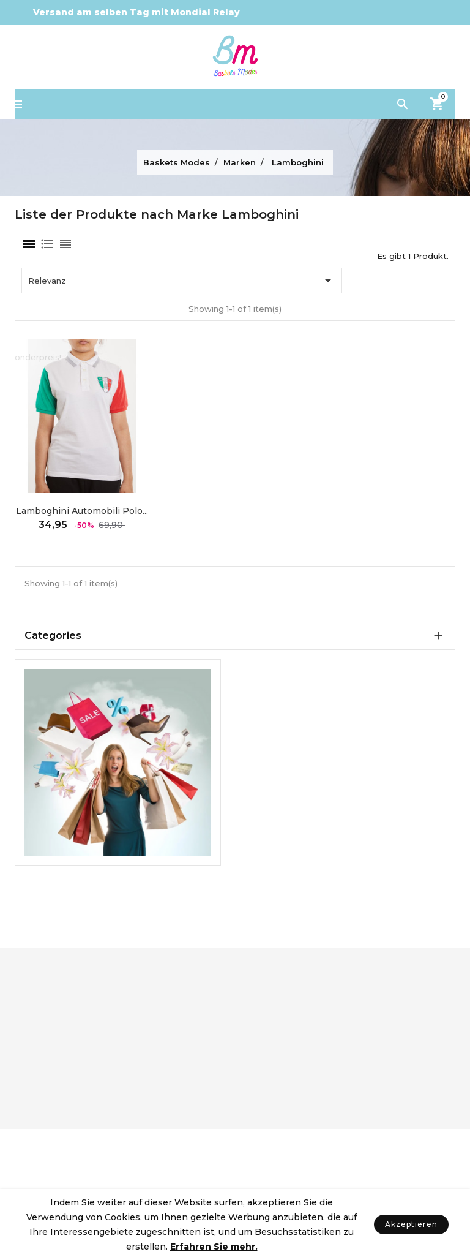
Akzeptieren (411, 1224)
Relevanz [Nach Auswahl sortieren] (181, 280)
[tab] (28, 243)
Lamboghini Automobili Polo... (82, 510)
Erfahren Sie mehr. (214, 1246)
